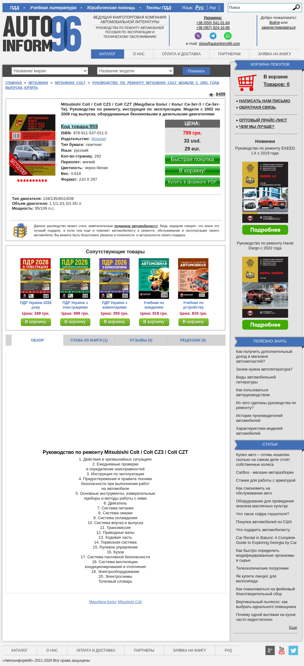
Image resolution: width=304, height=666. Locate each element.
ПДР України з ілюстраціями (75, 305)
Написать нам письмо (264, 101)
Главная (13, 83)
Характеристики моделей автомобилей (259, 431)
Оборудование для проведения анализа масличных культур (265, 503)
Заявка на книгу (274, 54)
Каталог (108, 54)
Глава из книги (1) (89, 340)
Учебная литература (53, 7)
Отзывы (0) (141, 340)
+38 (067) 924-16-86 (213, 28)
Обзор (37, 340)
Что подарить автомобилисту (263, 529)
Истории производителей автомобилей (259, 418)
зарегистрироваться (279, 27)
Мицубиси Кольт (103, 602)
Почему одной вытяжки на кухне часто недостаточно (266, 617)
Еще (293, 627)
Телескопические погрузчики (262, 568)
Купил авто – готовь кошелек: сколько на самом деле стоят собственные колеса (263, 459)
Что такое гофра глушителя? (262, 514)
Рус (200, 7)
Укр (212, 7)
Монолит (98, 139)
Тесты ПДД (158, 7)
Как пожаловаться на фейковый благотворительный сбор (265, 591)
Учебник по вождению (154, 305)
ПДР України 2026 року (36, 305)
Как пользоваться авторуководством (253, 392)
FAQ (228, 650)
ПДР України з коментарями (114, 305)
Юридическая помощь (111, 7)
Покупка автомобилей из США (264, 521)
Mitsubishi (38, 83)
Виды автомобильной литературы (256, 379)
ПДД (14, 7)
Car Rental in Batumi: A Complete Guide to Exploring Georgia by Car (266, 540)
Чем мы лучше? (256, 126)
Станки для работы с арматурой (265, 480)
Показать (196, 71)
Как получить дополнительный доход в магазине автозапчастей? (264, 356)
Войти (274, 22)
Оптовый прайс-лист (263, 120)
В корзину (35, 321)
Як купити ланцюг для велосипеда (256, 578)
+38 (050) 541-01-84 (213, 23)
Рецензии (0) (193, 340)
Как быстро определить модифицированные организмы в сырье (265, 555)
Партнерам (229, 54)
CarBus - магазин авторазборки (265, 472)
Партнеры (144, 650)
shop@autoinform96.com (219, 44)
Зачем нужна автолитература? (264, 369)
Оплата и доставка (181, 54)
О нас (139, 54)
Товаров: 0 (277, 84)
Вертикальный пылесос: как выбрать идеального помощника (266, 604)
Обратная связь (257, 107)
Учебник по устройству (193, 305)
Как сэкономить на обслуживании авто (254, 490)
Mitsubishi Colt (70, 83)
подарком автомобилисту (136, 226)
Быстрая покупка (192, 159)
